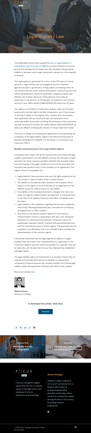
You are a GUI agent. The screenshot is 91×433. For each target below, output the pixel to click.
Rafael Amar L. (21, 291)
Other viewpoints (45, 30)
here (33, 272)
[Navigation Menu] (75, 4)
